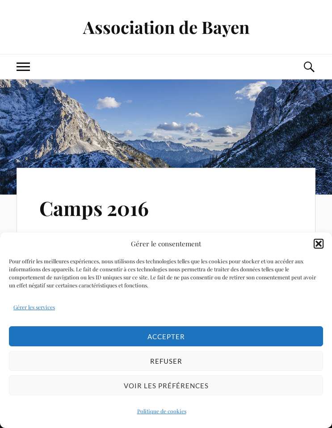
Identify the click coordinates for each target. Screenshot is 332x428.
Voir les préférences (166, 386)
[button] (318, 243)
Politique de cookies (161, 411)
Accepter (166, 336)
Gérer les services (34, 307)
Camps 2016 (94, 208)
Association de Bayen (166, 27)
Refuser (166, 361)
